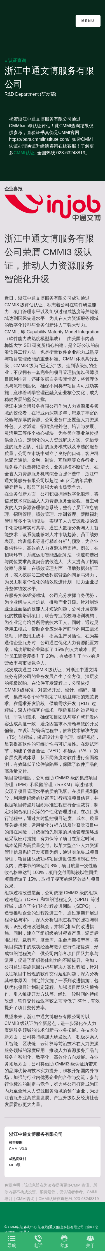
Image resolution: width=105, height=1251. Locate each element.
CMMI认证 (23, 152)
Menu (88, 21)
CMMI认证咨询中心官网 (31, 20)
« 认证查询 (15, 60)
